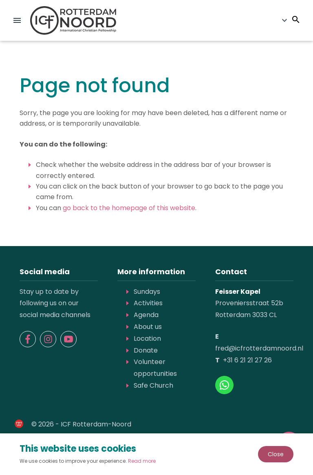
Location (147, 338)
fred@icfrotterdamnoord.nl (259, 348)
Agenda (146, 315)
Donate (146, 350)
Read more (142, 460)
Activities (148, 303)
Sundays (147, 291)
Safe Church (153, 385)
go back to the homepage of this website (129, 208)
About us (148, 326)
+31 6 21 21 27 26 (247, 360)
